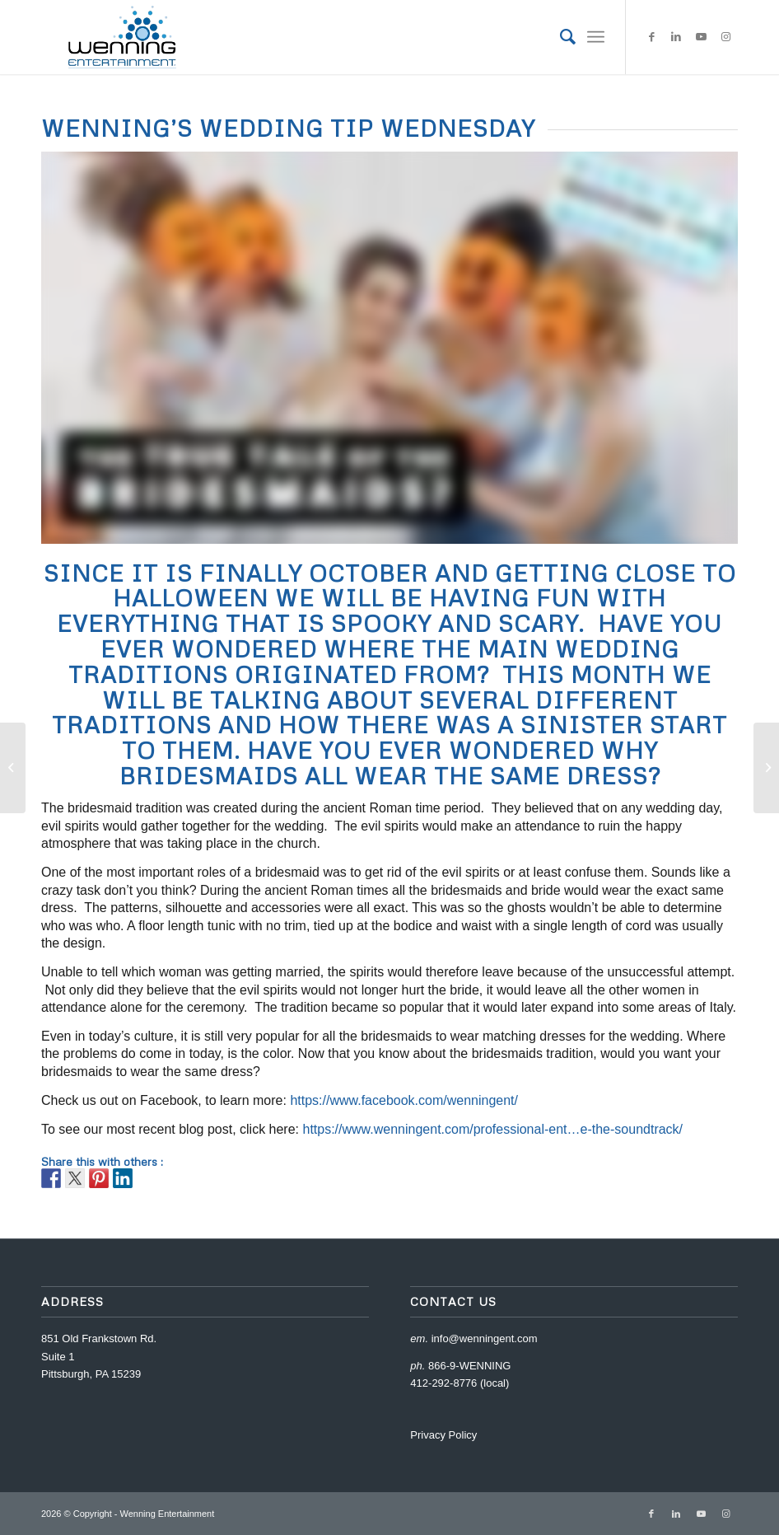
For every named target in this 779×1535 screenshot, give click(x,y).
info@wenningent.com (484, 1338)
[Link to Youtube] (700, 37)
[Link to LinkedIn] (676, 37)
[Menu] (595, 37)
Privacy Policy (443, 1435)
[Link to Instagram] (725, 37)
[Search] (559, 37)
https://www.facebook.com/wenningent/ (404, 1100)
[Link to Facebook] (651, 37)
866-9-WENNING (469, 1366)
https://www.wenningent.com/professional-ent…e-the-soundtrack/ (492, 1129)
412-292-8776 (443, 1383)
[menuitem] (559, 37)
